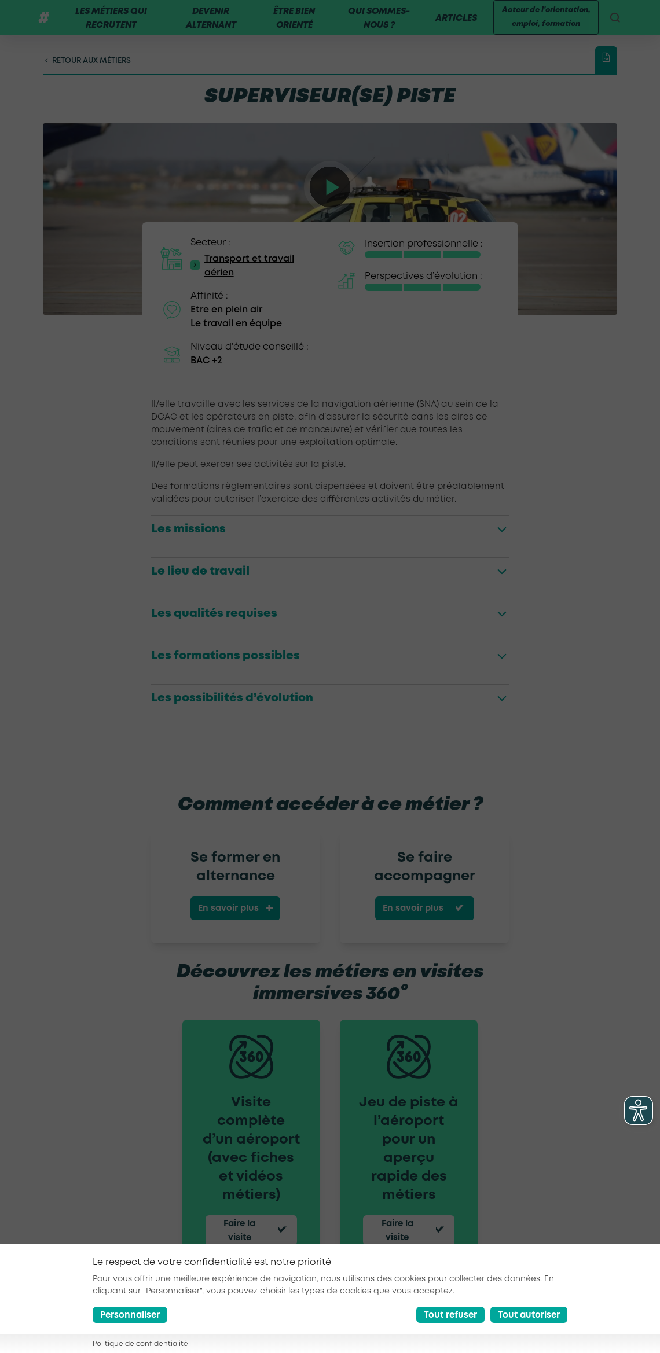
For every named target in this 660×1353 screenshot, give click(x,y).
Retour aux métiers (87, 74)
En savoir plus (228, 922)
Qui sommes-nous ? (375, 25)
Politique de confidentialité (140, 1344)
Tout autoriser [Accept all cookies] (529, 1315)
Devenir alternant (209, 25)
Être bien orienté (291, 25)
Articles (451, 25)
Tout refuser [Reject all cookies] (450, 1315)
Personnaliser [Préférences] (130, 1315)
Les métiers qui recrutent (110, 25)
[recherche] (612, 24)
